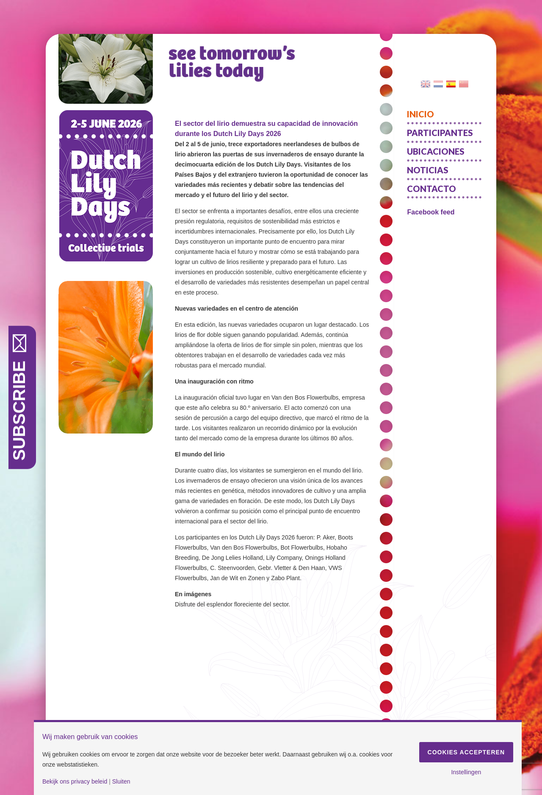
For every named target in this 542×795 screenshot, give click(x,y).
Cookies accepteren (466, 752)
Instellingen (466, 772)
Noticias (427, 170)
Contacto (431, 188)
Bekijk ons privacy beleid (74, 781)
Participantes (440, 133)
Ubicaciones (436, 151)
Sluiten (121, 781)
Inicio (420, 114)
